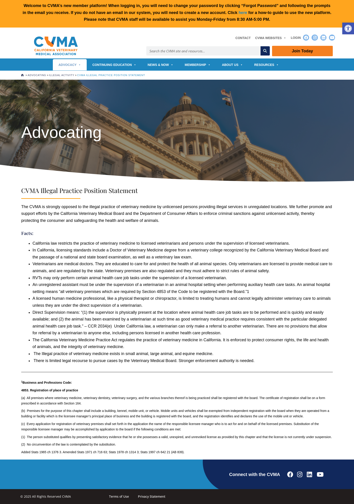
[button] (348, 28)
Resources (266, 64)
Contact (243, 38)
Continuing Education (114, 64)
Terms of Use (119, 496)
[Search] (265, 51)
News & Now (160, 64)
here (243, 12)
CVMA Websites (270, 38)
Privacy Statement (151, 496)
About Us (232, 64)
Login (296, 37)
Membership (198, 64)
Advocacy (69, 64)
